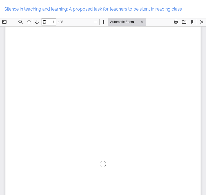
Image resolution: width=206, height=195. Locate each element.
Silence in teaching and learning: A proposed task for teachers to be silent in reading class (93, 9)
